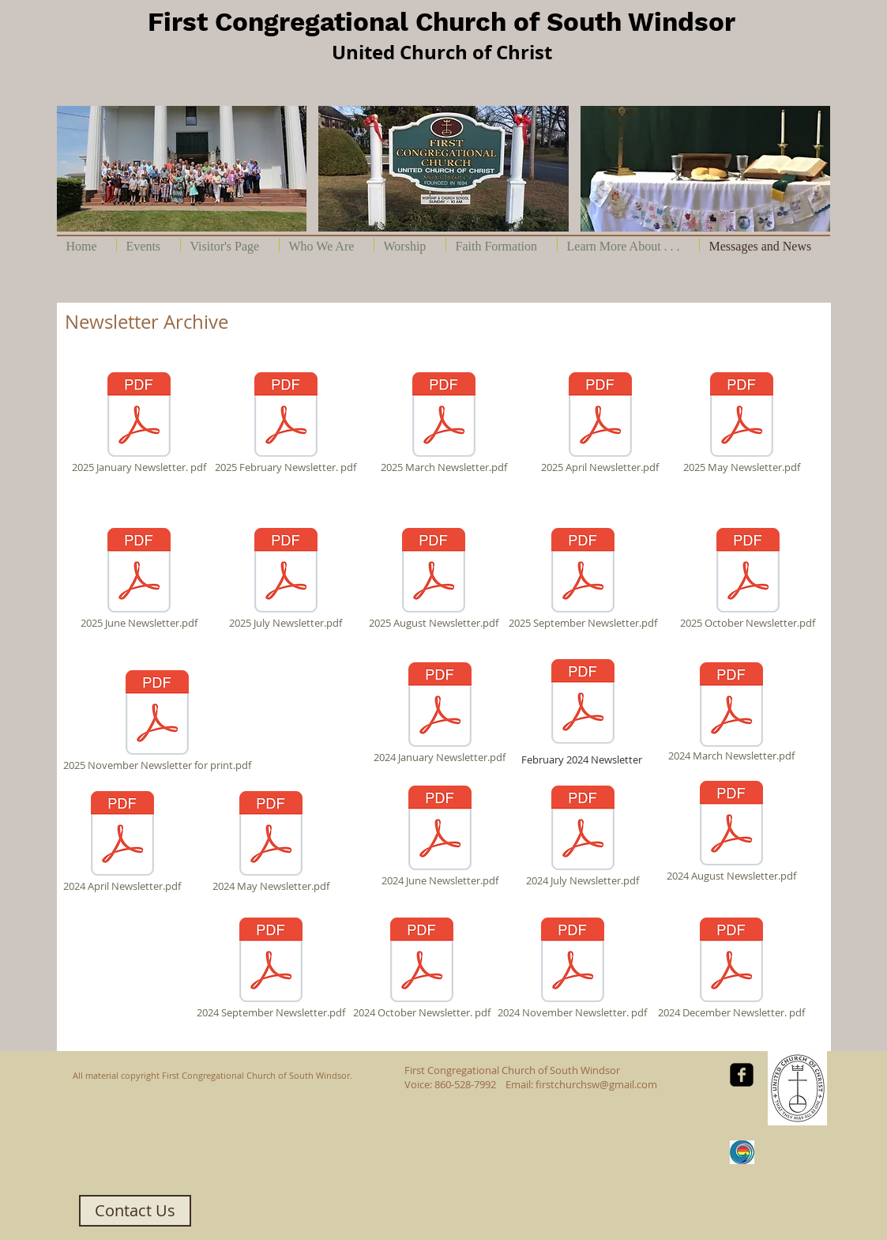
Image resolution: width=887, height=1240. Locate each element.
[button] (182, 169)
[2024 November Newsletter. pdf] (572, 968)
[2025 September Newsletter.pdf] (582, 578)
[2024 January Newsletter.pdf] (439, 713)
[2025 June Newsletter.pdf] (139, 578)
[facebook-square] (742, 1075)
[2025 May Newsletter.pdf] (741, 422)
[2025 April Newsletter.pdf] (600, 422)
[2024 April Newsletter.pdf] (122, 841)
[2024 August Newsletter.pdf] (731, 831)
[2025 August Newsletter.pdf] (433, 578)
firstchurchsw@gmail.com (596, 1084)
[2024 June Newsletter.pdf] (439, 836)
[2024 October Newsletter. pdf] (421, 968)
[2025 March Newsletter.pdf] (443, 422)
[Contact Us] (135, 1211)
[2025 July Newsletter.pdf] (285, 578)
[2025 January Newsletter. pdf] (139, 422)
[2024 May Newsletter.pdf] (270, 841)
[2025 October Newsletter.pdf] (748, 578)
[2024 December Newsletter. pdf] (731, 968)
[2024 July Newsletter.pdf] (582, 836)
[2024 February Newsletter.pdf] (582, 703)
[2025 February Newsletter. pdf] (285, 422)
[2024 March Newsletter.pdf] (731, 713)
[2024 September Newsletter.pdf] (270, 968)
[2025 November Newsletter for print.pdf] (157, 720)
